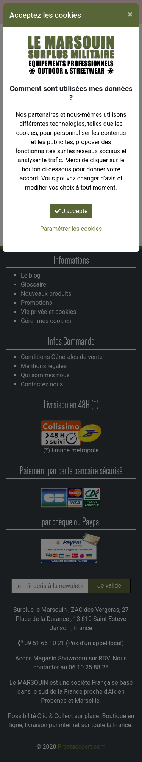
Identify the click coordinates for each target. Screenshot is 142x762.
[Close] (130, 14)
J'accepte (71, 211)
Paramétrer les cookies (71, 228)
